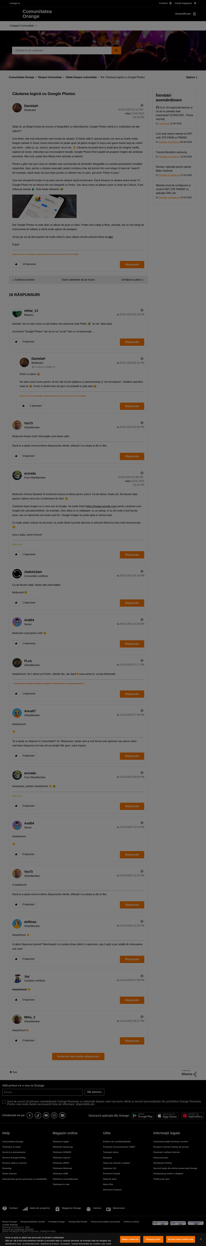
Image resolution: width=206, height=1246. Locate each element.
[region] (103, 1239)
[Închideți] (200, 1239)
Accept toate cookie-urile (180, 1239)
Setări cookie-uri (130, 1239)
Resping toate (153, 1239)
